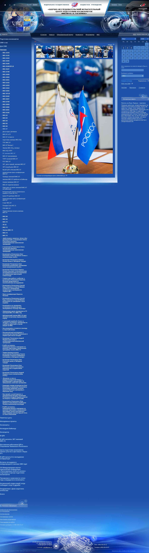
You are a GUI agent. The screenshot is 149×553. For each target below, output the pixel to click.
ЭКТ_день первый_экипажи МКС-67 (14, 164)
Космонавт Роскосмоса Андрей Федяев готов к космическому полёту (13, 374)
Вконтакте (133, 87)
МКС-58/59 (6, 104)
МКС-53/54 (6, 88)
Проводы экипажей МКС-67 (11, 176)
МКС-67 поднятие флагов (11, 185)
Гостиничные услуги (6, 516)
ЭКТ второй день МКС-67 (11, 167)
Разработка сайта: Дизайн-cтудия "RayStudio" (124, 551)
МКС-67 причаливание (10, 156)
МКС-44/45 (6, 61)
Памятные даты (6, 418)
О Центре (44, 34)
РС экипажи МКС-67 (9, 153)
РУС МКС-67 (7, 161)
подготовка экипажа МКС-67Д (12, 140)
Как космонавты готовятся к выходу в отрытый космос (15, 329)
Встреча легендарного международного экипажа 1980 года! (13, 463)
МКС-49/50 (6, 77)
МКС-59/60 (6, 107)
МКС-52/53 (6, 85)
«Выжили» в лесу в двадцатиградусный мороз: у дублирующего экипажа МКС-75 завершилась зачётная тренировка (14, 380)
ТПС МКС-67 (7, 142)
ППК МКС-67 (7, 208)
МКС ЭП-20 (6, 93)
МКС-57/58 (6, 101)
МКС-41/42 (6, 55)
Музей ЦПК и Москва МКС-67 (12, 169)
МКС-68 (5, 216)
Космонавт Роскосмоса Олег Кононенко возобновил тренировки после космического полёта (15, 265)
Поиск (120, 4)
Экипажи (3, 50)
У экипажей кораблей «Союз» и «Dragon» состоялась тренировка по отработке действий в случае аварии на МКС (15, 323)
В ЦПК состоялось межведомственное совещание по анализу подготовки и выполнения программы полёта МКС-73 (14, 348)
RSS (134, 34)
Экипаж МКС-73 (8, 230)
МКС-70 (5, 222)
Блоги (2, 494)
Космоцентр (4, 432)
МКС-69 (5, 219)
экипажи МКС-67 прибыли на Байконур (15, 179)
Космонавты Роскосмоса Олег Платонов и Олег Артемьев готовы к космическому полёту (15, 255)
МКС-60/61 (6, 110)
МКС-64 (5, 120)
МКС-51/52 (6, 82)
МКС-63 (5, 115)
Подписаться (142, 81)
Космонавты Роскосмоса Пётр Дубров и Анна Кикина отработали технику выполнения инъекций (14, 402)
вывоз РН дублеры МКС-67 (11, 196)
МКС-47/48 (6, 71)
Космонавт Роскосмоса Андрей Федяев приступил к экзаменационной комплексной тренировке (13, 340)
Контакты (114, 4)
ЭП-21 (5, 224)
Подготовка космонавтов (9, 39)
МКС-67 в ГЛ (7, 134)
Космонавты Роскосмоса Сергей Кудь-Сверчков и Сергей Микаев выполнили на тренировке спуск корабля (14, 301)
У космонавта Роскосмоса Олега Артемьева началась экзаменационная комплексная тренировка (13, 249)
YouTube (124, 87)
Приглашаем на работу (7, 522)
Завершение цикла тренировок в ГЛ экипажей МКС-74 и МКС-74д (15, 311)
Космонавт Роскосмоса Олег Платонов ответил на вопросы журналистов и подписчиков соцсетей (13, 368)
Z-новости (142, 87)
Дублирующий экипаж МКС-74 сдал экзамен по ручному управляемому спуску (15, 317)
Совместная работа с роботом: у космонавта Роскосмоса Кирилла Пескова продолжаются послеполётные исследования (14, 280)
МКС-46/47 (6, 69)
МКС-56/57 (6, 99)
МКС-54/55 (6, 91)
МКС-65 (5, 123)
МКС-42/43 (6, 52)
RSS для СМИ (125, 83)
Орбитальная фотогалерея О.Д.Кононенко (8, 510)
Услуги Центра (4, 514)
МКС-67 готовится (8, 137)
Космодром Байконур (8, 428)
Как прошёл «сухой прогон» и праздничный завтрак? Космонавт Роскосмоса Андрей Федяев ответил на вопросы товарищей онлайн (15, 396)
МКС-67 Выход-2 (8, 145)
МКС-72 (5, 227)
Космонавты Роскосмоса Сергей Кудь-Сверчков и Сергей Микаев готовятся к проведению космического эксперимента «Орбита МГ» (14, 288)
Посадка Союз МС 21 (9, 205)
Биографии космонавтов (8, 519)
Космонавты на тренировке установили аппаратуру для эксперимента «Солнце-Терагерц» (14, 307)
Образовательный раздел (65, 34)
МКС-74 (5, 233)
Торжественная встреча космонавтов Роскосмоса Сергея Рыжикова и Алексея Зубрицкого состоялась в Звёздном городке (14, 355)
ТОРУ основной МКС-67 (10, 159)
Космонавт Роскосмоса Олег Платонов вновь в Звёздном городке (12, 361)
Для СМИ (3, 46)
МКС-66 (5, 126)
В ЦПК (2, 436)
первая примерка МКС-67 (11, 182)
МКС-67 (5, 129)
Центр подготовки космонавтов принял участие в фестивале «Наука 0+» (13, 451)
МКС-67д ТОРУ (7, 150)
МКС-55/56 (6, 96)
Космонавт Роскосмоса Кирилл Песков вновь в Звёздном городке (14, 260)
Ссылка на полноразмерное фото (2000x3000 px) (52, 175)
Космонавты (4, 425)
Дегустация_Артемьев (10, 131)
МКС (98, 34)
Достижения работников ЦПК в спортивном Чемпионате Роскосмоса (14, 445)
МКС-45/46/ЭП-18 (8, 66)
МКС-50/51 (6, 80)
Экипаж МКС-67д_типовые (11, 148)
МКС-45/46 (6, 63)
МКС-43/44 (6, 58)
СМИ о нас (4, 43)
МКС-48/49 (6, 74)
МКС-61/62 (6, 112)
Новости (51, 34)
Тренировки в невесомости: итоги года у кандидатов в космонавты (12, 479)
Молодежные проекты (8, 421)
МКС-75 (5, 235)
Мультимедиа (90, 34)
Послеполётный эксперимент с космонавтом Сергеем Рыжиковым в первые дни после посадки (15, 334)
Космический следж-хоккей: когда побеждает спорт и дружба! (12, 484)
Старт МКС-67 (7, 203)
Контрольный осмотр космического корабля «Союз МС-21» (14, 192)
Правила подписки (126, 81)
